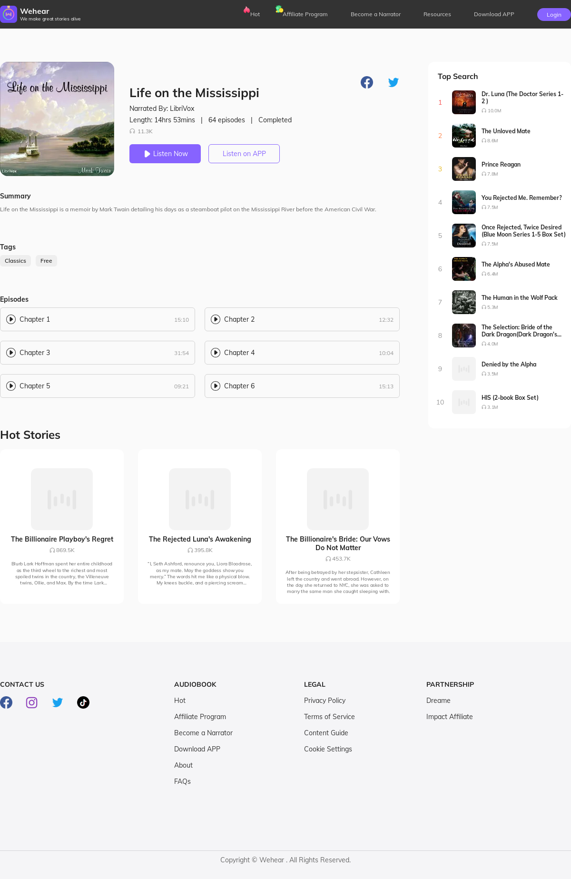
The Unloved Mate (506, 131)
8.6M (492, 140)
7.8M (492, 174)
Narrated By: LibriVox (161, 108)
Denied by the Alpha (509, 364)
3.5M (492, 373)
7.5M (492, 207)
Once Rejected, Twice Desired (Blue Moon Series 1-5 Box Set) (524, 231)
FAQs (182, 781)
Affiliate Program (305, 14)
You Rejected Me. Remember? (522, 197)
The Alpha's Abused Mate (516, 264)
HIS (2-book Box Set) (510, 397)
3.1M (492, 407)
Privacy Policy (324, 700)
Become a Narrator (376, 14)
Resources (437, 14)
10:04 (386, 352)
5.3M (492, 307)
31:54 (181, 352)
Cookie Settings (328, 749)
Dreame (438, 700)
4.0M (492, 343)
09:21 (181, 386)
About (183, 765)
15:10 (181, 319)
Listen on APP (244, 153)
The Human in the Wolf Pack (520, 297)
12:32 (386, 319)
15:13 (386, 386)
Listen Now (165, 153)
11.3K (141, 131)
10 (440, 402)
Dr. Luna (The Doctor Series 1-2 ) (522, 97)
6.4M (492, 274)
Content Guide (326, 733)
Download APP (197, 749)
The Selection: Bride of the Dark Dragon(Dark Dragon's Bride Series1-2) (519, 331)
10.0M (494, 110)
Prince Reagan (501, 164)
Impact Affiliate (449, 716)
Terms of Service (329, 716)
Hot (255, 14)
